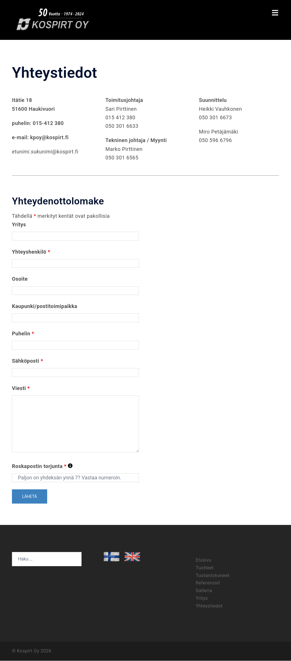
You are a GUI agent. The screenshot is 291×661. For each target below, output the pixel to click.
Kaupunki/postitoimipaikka (44, 306)
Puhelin (23, 334)
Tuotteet (205, 568)
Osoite (20, 279)
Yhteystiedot (209, 606)
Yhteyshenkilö (31, 252)
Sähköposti (27, 361)
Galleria (204, 591)
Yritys (19, 224)
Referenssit (208, 583)
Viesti (21, 388)
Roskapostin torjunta (42, 467)
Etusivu (203, 560)
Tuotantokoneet (213, 575)
